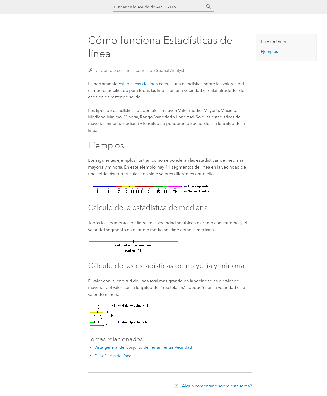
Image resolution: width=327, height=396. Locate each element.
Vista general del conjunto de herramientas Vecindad (143, 347)
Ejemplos (269, 51)
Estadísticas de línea (138, 83)
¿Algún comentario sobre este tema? (216, 385)
